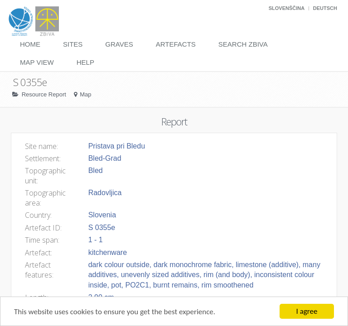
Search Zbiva (243, 44)
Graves (119, 44)
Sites (72, 44)
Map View (37, 62)
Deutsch (325, 8)
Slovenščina (286, 8)
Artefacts (176, 44)
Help (85, 62)
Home (30, 44)
